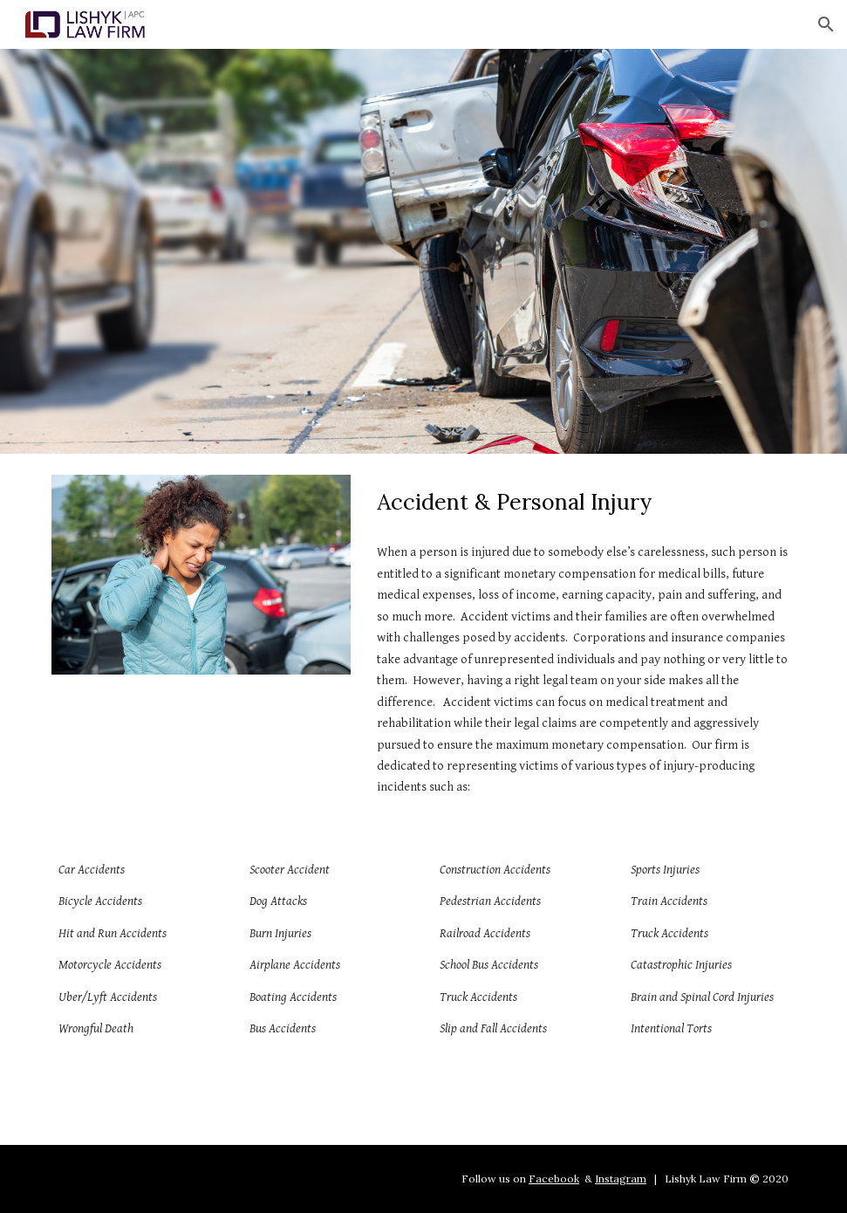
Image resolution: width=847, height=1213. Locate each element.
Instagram (620, 1178)
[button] (826, 24)
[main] (583, 502)
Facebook (554, 1178)
